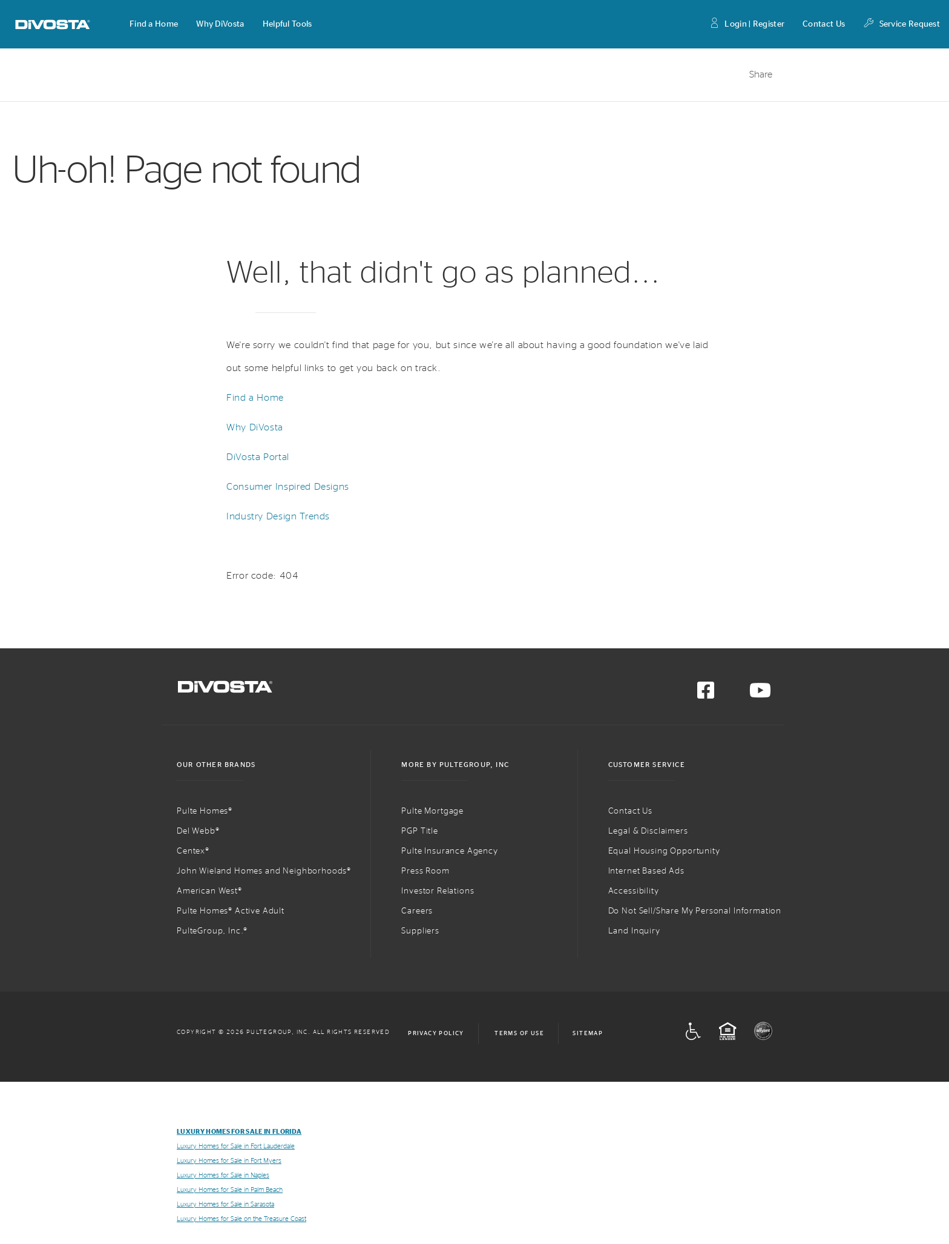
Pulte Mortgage (432, 811)
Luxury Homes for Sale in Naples (223, 1175)
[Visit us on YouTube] (760, 694)
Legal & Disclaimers (648, 831)
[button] (154, 24)
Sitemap (588, 1033)
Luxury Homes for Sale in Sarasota (225, 1204)
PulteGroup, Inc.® (212, 931)
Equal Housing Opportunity (664, 851)
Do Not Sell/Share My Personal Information (694, 911)
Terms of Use (519, 1033)
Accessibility (633, 891)
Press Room (425, 871)
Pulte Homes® (204, 811)
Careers (417, 911)
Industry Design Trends (278, 516)
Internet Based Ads (646, 871)
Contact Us (824, 24)
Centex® (193, 851)
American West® (209, 891)
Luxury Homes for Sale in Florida (239, 1131)
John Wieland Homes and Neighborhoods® (264, 871)
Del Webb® (198, 831)
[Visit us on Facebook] (705, 694)
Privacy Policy (436, 1033)
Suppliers (420, 931)
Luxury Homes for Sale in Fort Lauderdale (236, 1146)
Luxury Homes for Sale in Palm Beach (230, 1189)
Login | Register (746, 24)
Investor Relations (437, 891)
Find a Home (255, 398)
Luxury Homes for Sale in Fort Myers (229, 1160)
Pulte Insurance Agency (449, 851)
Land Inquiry (634, 931)
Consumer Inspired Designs (287, 487)
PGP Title (419, 831)
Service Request (901, 24)
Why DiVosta (254, 427)
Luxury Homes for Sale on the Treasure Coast (241, 1219)
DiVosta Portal (257, 457)
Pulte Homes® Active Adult (230, 911)
